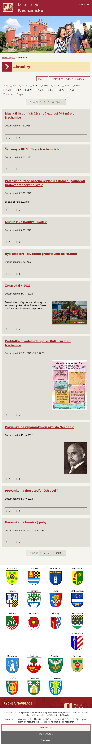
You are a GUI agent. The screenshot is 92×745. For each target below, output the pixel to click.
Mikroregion (8, 57)
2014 (24, 85)
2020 (8, 90)
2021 (18, 90)
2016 (45, 85)
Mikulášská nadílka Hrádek (26, 222)
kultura (9, 94)
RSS (42, 79)
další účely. (64, 715)
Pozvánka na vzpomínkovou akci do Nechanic (39, 427)
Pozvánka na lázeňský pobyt (26, 522)
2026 (72, 90)
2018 (66, 85)
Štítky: (5, 85)
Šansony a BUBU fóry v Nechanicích (32, 149)
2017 (56, 85)
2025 (61, 90)
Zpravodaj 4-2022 (17, 285)
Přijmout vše (46, 727)
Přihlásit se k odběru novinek (69, 79)
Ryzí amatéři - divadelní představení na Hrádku (41, 254)
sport (22, 94)
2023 (40, 90)
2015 (35, 85)
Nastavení (46, 740)
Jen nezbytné (46, 734)
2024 (50, 90)
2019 (77, 85)
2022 (29, 90)
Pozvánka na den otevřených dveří (31, 490)
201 (14, 85)
